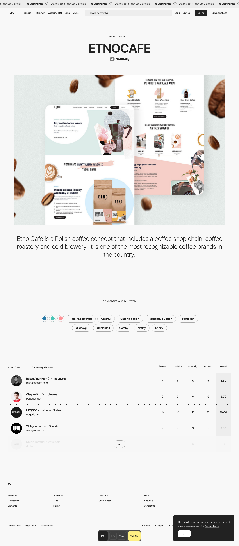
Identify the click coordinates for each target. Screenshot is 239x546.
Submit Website (219, 13)
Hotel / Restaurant (81, 318)
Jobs (67, 13)
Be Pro (201, 13)
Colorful (106, 318)
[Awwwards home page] (103, 536)
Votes (122, 536)
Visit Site (134, 536)
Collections (13, 500)
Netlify (142, 328)
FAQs (146, 495)
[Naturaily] (119, 59)
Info (113, 536)
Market (76, 13)
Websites (12, 495)
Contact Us (149, 505)
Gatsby (123, 328)
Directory (40, 13)
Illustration (188, 318)
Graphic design (129, 318)
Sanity (159, 328)
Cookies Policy (14, 525)
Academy (55, 13)
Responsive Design (160, 318)
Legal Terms (30, 525)
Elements (12, 505)
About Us (148, 500)
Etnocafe (119, 48)
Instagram (159, 525)
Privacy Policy (46, 525)
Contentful (103, 328)
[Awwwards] (11, 13)
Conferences (105, 500)
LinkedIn (172, 525)
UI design (81, 328)
